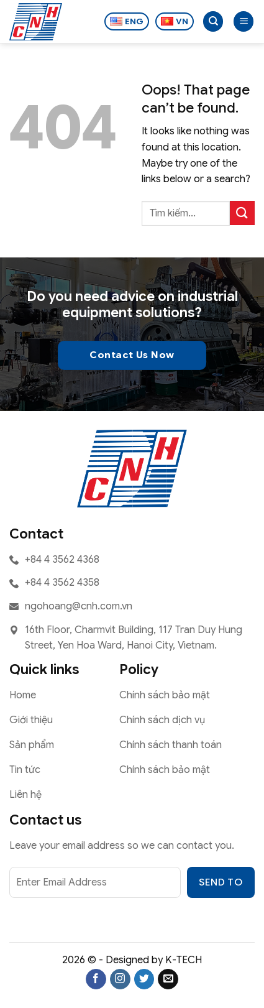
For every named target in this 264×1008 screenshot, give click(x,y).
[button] (243, 21)
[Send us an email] (168, 979)
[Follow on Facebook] (96, 979)
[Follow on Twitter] (144, 979)
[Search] (213, 21)
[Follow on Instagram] (120, 979)
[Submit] (242, 213)
